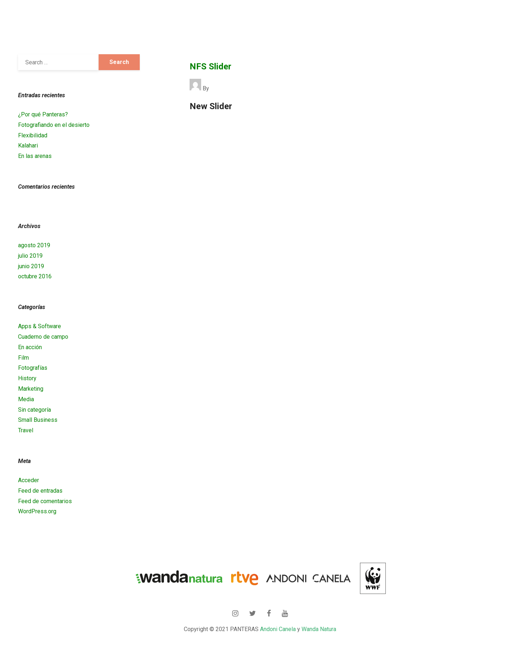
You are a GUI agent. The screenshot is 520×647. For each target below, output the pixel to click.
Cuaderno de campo (43, 336)
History (27, 378)
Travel (25, 430)
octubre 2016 (35, 276)
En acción (30, 347)
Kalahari (28, 145)
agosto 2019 (34, 245)
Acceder (28, 480)
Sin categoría (34, 409)
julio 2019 (30, 255)
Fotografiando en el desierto (54, 124)
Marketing (30, 388)
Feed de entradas (40, 490)
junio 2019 (31, 266)
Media (26, 399)
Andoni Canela (278, 629)
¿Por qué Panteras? (43, 114)
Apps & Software (39, 326)
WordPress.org (37, 511)
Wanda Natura (319, 629)
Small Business (37, 419)
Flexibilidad (32, 135)
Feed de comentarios (45, 501)
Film (23, 357)
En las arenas (35, 156)
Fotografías (32, 367)
